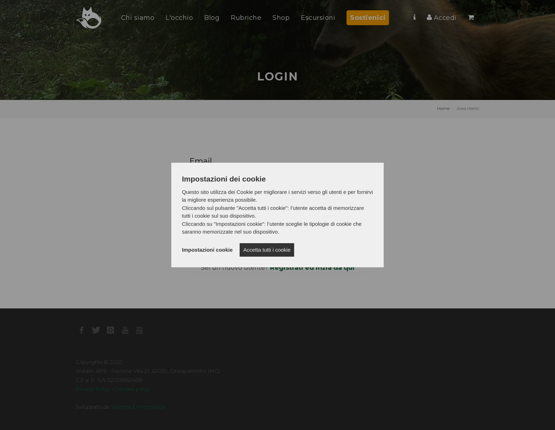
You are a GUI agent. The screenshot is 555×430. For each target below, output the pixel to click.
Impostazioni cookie (207, 250)
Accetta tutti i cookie (266, 250)
